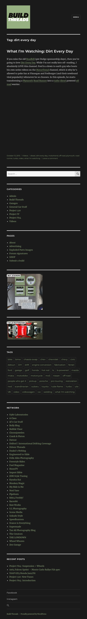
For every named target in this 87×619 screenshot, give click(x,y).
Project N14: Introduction (22, 580)
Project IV (14, 214)
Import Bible (15, 472)
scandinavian (21, 386)
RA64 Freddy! (16, 497)
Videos (25, 156)
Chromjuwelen (16, 432)
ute (76, 386)
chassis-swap (30, 359)
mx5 (48, 375)
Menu (76, 17)
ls (53, 370)
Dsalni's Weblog (17, 450)
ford (10, 370)
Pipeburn (14, 494)
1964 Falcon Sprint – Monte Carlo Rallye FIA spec (34, 569)
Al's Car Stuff (16, 422)
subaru (35, 386)
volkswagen (28, 392)
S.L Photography (17, 508)
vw (39, 392)
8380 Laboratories (18, 414)
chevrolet (53, 359)
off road (62, 156)
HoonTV (13, 469)
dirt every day (42, 156)
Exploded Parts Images (21, 250)
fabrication (59, 365)
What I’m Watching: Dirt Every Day (40, 51)
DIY (20, 365)
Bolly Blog (14, 425)
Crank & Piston (17, 436)
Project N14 (15, 217)
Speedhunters (16, 519)
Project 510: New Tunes (21, 577)
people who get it (17, 381)
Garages (13, 203)
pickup (32, 381)
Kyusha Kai (15, 479)
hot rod (45, 370)
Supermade (15, 526)
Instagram (12, 599)
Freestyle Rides (17, 461)
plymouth (70, 156)
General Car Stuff (18, 207)
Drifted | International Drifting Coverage (30, 443)
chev (42, 359)
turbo (57, 80)
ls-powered (63, 370)
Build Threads (16, 199)
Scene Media (15, 512)
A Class (12, 418)
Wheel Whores (16, 541)
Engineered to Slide (19, 454)
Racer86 (13, 501)
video (21, 158)
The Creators (16, 534)
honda (35, 370)
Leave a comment (50, 158)
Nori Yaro (14, 490)
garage (18, 370)
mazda (75, 370)
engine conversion (41, 365)
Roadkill (30, 59)
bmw (18, 359)
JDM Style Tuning (18, 476)
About (12, 242)
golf (27, 370)
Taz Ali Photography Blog (22, 530)
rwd (10, 386)
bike (10, 359)
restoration (71, 381)
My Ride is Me (16, 487)
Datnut (13, 440)
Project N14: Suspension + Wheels (26, 566)
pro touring (57, 381)
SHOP (12, 257)
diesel (63, 80)
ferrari (71, 365)
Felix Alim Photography (21, 458)
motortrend (53, 156)
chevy (64, 359)
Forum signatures (18, 253)
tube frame (57, 386)
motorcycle (37, 375)
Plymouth (28, 80)
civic (73, 359)
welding (48, 392)
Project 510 (15, 210)
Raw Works (15, 505)
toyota (45, 386)
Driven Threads (17, 447)
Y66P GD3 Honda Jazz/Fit (22, 573)
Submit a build (16, 260)
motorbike (22, 375)
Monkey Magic (17, 483)
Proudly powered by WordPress (33, 614)
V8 (9, 392)
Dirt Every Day (28, 62)
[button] (43, 605)
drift (27, 365)
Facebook (12, 593)
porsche (43, 381)
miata (11, 375)
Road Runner (40, 80)
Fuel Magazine (16, 465)
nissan (56, 375)
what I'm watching (32, 158)
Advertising (15, 246)
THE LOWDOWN (17, 537)
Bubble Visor (15, 429)
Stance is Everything (20, 523)
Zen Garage (15, 544)
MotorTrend (42, 70)
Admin (12, 196)
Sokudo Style (16, 515)
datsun (11, 365)
